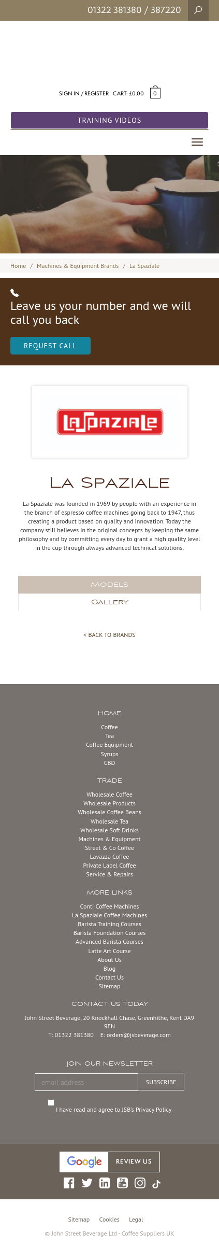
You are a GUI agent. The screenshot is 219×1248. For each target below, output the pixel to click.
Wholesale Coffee (109, 794)
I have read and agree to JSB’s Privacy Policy (115, 1109)
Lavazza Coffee (109, 856)
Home (18, 266)
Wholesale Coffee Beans (109, 812)
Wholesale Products (109, 803)
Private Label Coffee (109, 865)
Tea (109, 736)
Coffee (109, 727)
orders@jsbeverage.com (139, 1035)
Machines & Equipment (109, 839)
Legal (136, 1219)
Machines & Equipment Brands (78, 266)
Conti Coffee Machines (109, 906)
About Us (109, 959)
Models (109, 584)
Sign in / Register (84, 93)
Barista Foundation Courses (110, 933)
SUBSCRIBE (161, 1082)
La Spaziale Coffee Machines (109, 915)
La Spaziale (144, 266)
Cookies (109, 1219)
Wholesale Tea (109, 821)
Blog (109, 968)
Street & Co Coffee (109, 848)
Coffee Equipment (109, 744)
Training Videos (110, 120)
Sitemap (110, 986)
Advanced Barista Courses (109, 941)
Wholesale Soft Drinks (109, 830)
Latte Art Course (109, 951)
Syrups (109, 754)
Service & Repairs (109, 874)
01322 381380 (114, 10)
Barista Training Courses (109, 924)
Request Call (50, 345)
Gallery (109, 602)
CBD (109, 763)
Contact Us (109, 977)
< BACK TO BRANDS (109, 635)
